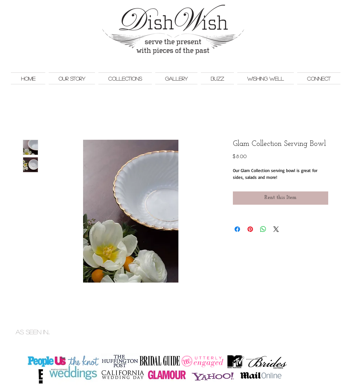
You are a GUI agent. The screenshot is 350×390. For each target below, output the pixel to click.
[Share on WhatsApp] (263, 229)
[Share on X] (276, 229)
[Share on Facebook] (237, 229)
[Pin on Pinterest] (250, 229)
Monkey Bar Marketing (324, 325)
